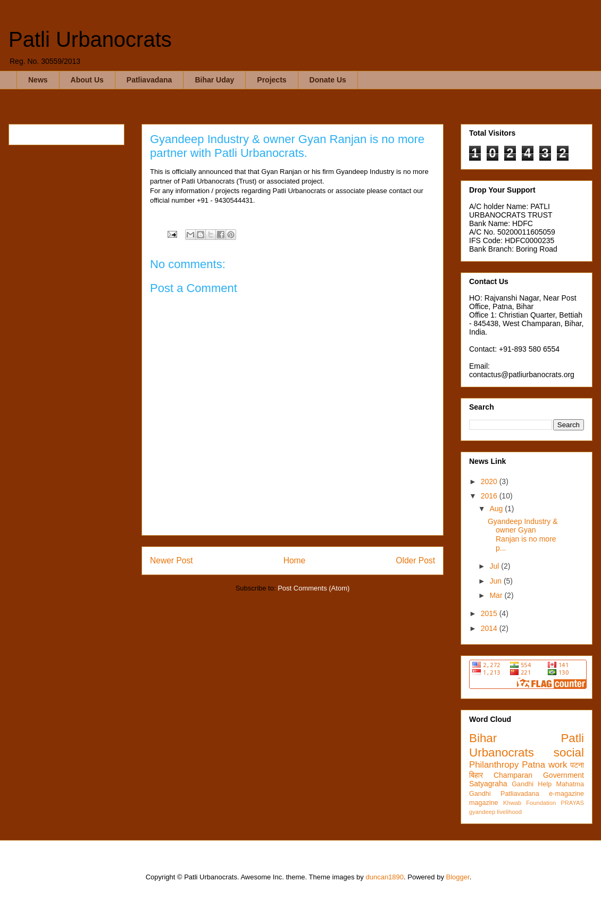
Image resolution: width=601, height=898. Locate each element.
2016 (490, 496)
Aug (497, 508)
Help (545, 784)
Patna (533, 765)
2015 (490, 613)
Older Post (415, 560)
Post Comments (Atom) (313, 588)
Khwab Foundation (529, 803)
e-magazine (566, 793)
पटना (577, 765)
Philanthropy (494, 765)
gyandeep (482, 812)
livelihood (509, 812)
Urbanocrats (501, 752)
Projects (271, 80)
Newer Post (171, 560)
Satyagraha (488, 783)
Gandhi (522, 784)
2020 (490, 481)
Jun (496, 581)
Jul (495, 566)
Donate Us (328, 80)
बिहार (476, 775)
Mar (496, 595)
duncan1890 (384, 877)
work (557, 765)
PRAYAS (572, 803)
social (569, 752)
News (38, 80)
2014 (490, 628)
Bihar (483, 738)
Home (294, 560)
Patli (572, 738)
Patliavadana (149, 80)
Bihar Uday (214, 80)
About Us (87, 80)
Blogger (458, 877)
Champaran (513, 775)
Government (563, 775)
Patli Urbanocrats (90, 39)
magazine (483, 802)
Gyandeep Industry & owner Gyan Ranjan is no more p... (523, 534)
